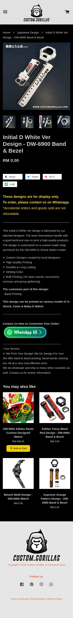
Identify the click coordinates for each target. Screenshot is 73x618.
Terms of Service (20, 598)
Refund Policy (54, 598)
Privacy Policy (37, 598)
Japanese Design (28, 32)
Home (6, 32)
